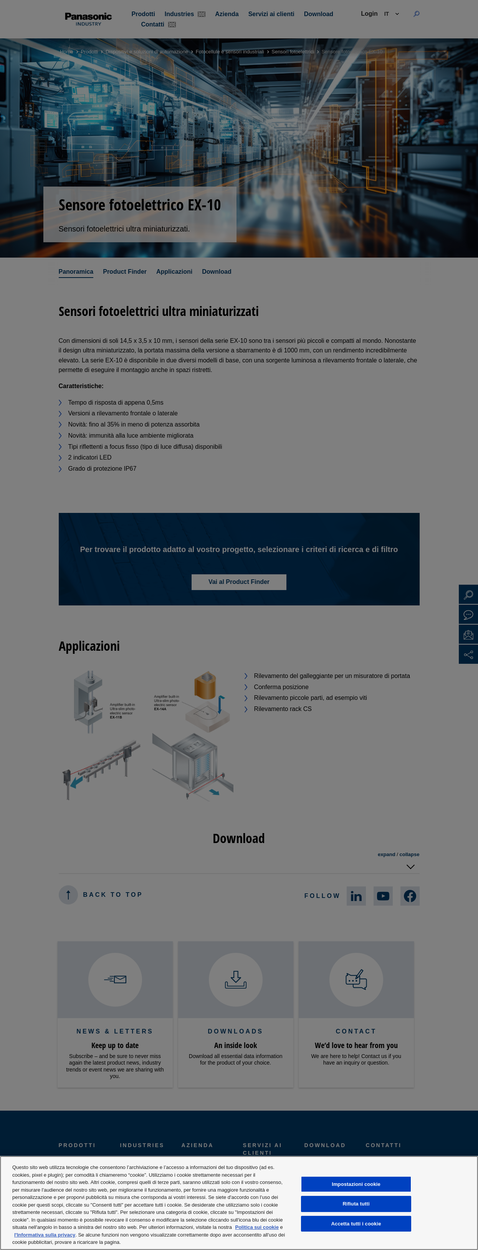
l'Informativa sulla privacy (44, 1235)
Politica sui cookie (257, 1227)
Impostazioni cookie (356, 1184)
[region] (239, 1203)
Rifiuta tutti (355, 1204)
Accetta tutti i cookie (356, 1224)
